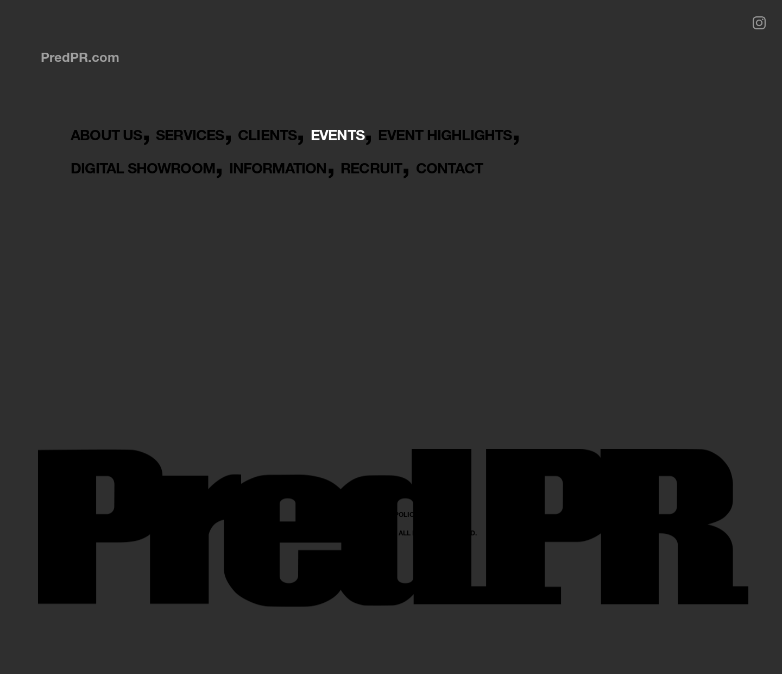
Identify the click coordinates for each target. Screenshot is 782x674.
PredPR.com (80, 57)
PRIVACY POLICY (391, 613)
